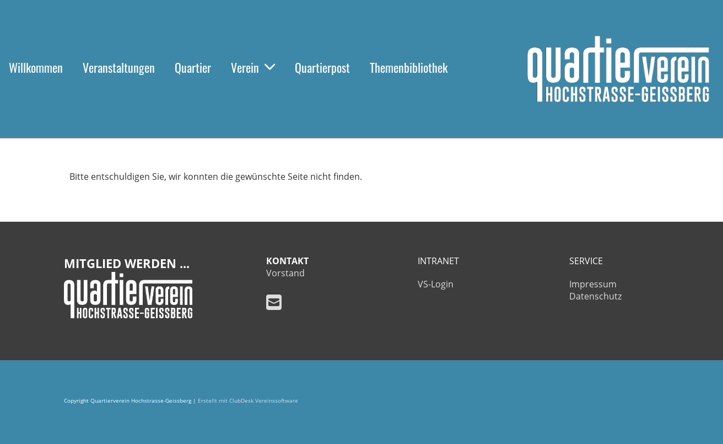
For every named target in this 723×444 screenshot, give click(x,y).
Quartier (193, 67)
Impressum (593, 284)
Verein (253, 67)
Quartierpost (322, 67)
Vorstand (285, 273)
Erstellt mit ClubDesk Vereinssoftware (248, 400)
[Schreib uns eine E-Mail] (274, 302)
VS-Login (436, 284)
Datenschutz (595, 296)
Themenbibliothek (408, 67)
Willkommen (36, 67)
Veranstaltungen (119, 67)
